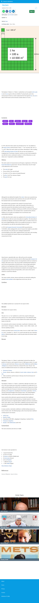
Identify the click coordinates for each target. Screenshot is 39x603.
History (5, 121)
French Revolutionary (6, 164)
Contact (3, 592)
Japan (10, 461)
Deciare (24, 121)
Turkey (8, 417)
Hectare (12, 123)
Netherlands (12, 422)
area (7, 94)
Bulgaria (4, 365)
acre (31, 95)
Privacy (3, 588)
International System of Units (11, 151)
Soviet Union (17, 330)
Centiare (18, 121)
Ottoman (17, 364)
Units (11, 121)
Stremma (5, 370)
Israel (22, 372)
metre (6, 169)
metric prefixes (9, 279)
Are (30, 121)
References (28, 123)
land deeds (23, 390)
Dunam (4, 372)
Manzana (5, 421)
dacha (3, 334)
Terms (2, 585)
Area (7, 21)
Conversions (19, 123)
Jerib (4, 415)
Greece (10, 370)
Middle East (27, 364)
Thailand (9, 460)
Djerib (4, 417)
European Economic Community (14, 227)
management (11, 390)
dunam (6, 456)
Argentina (11, 421)
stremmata (7, 458)
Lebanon (29, 372)
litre (6, 175)
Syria (33, 372)
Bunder (4, 422)
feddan (8, 463)
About (2, 581)
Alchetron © (5, 596)
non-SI (9, 14)
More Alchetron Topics (7, 466)
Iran (7, 415)
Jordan (25, 372)
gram (6, 177)
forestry (34, 390)
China (32, 419)
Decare (5, 123)
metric (12, 14)
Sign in (32, 11)
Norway (4, 364)
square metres (7, 147)
